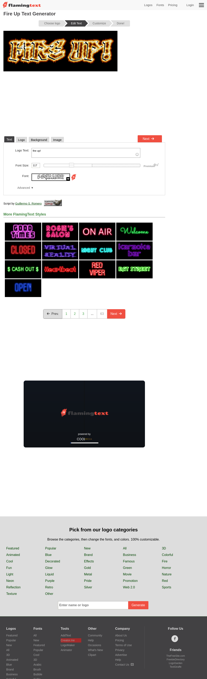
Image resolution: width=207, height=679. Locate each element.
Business (129, 555)
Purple (49, 580)
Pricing (172, 5)
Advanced (23, 187)
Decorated (52, 561)
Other (49, 593)
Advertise (121, 654)
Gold (87, 568)
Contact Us (124, 664)
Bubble (37, 674)
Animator (66, 650)
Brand (88, 555)
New (87, 548)
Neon (10, 580)
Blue (48, 555)
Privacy (120, 650)
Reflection (13, 587)
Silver (88, 587)
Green (127, 568)
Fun (9, 568)
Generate (138, 605)
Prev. (53, 313)
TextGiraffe (176, 666)
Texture (11, 593)
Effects (89, 561)
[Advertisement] (84, 103)
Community (95, 635)
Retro (49, 587)
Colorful (167, 555)
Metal (88, 574)
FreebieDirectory (176, 659)
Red (165, 580)
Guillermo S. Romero (28, 203)
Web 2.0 (129, 587)
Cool (9, 561)
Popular (50, 548)
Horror (166, 568)
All (125, 548)
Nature (167, 574)
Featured (12, 548)
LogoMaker (68, 645)
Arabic (37, 664)
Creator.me (68, 640)
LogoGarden (175, 663)
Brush (37, 669)
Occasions (94, 645)
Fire (165, 561)
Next (148, 139)
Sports (166, 587)
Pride (88, 580)
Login (190, 5)
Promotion (130, 580)
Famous (129, 561)
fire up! (86, 153)
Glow (48, 568)
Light (9, 574)
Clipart (92, 654)
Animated (13, 555)
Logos (148, 5)
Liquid (49, 574)
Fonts (160, 5)
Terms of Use (123, 645)
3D (164, 548)
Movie (127, 574)
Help (91, 640)
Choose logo (52, 23)
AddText (66, 635)
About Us (121, 635)
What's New (95, 650)
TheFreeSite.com (175, 655)
